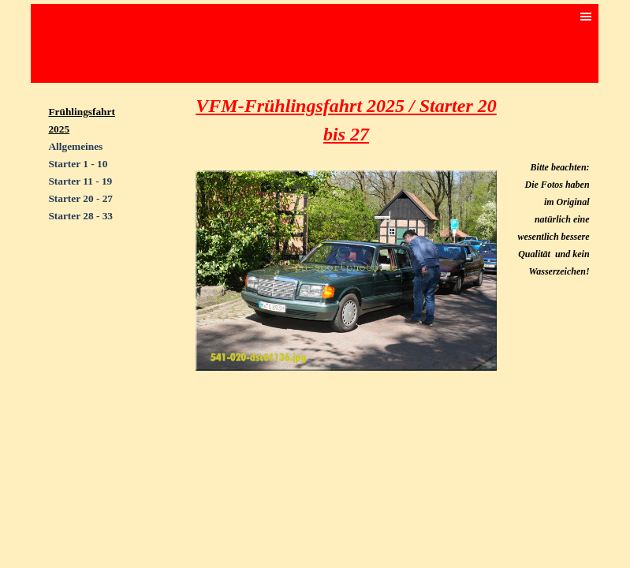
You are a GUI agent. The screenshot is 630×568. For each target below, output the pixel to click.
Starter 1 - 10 (77, 164)
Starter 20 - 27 (80, 198)
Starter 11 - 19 (80, 181)
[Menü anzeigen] (586, 16)
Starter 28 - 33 (80, 216)
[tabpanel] (88, 172)
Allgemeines (75, 146)
